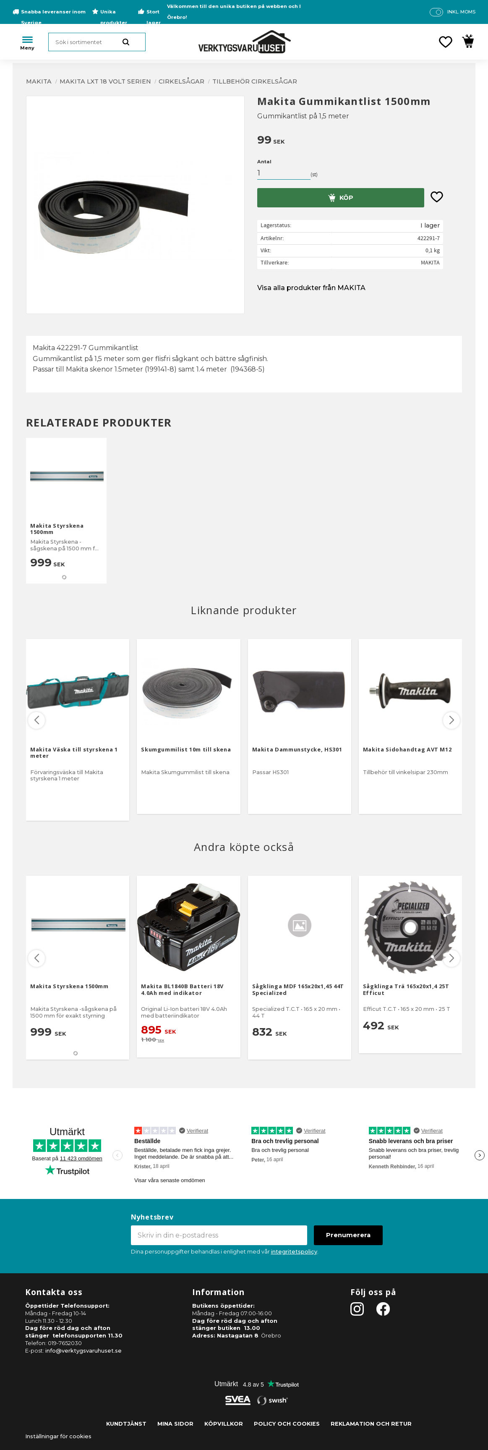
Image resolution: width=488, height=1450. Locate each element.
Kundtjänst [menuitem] (126, 1424)
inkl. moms (461, 12)
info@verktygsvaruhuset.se (83, 1351)
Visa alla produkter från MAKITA (311, 288)
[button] (445, 42)
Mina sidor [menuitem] (175, 1424)
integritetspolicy (294, 1251)
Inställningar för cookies (58, 1436)
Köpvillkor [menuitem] (223, 1424)
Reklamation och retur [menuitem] (371, 1424)
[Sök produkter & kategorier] (97, 42)
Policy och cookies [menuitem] (287, 1424)
